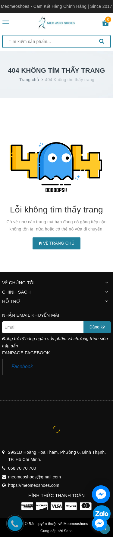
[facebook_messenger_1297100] (99, 523)
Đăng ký (97, 327)
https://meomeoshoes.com (33, 485)
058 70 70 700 (22, 468)
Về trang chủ (56, 243)
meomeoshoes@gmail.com (34, 476)
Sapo (68, 531)
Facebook (22, 366)
